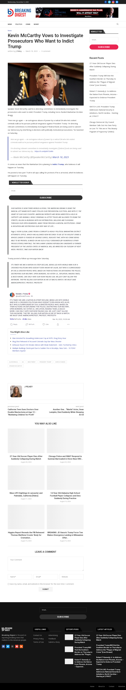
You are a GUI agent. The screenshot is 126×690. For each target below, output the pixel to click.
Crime (28, 24)
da (23, 362)
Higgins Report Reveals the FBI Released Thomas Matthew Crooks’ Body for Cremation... (26, 535)
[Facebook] (105, 2)
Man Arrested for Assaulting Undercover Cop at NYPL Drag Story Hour (39, 338)
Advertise (121, 686)
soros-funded (60, 362)
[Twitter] (109, 2)
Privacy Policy (38, 639)
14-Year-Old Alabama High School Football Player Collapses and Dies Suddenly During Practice (65, 495)
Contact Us (37, 635)
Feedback (52, 639)
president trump (45, 362)
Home (92, 686)
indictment (32, 362)
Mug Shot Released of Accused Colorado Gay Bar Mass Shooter (36, 341)
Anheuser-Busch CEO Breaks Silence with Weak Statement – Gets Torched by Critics (44, 345)
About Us (101, 686)
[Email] (117, 2)
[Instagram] (113, 2)
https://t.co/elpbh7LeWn (44, 151)
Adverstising (53, 635)
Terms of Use (38, 642)
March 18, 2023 (60, 157)
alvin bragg (13, 362)
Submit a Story (54, 642)
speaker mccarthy (15, 366)
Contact (111, 686)
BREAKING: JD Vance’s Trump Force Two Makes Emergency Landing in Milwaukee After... (65, 535)
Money (36, 24)
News (10, 24)
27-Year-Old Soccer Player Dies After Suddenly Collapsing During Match (103, 66)
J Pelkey (19, 51)
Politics (18, 24)
